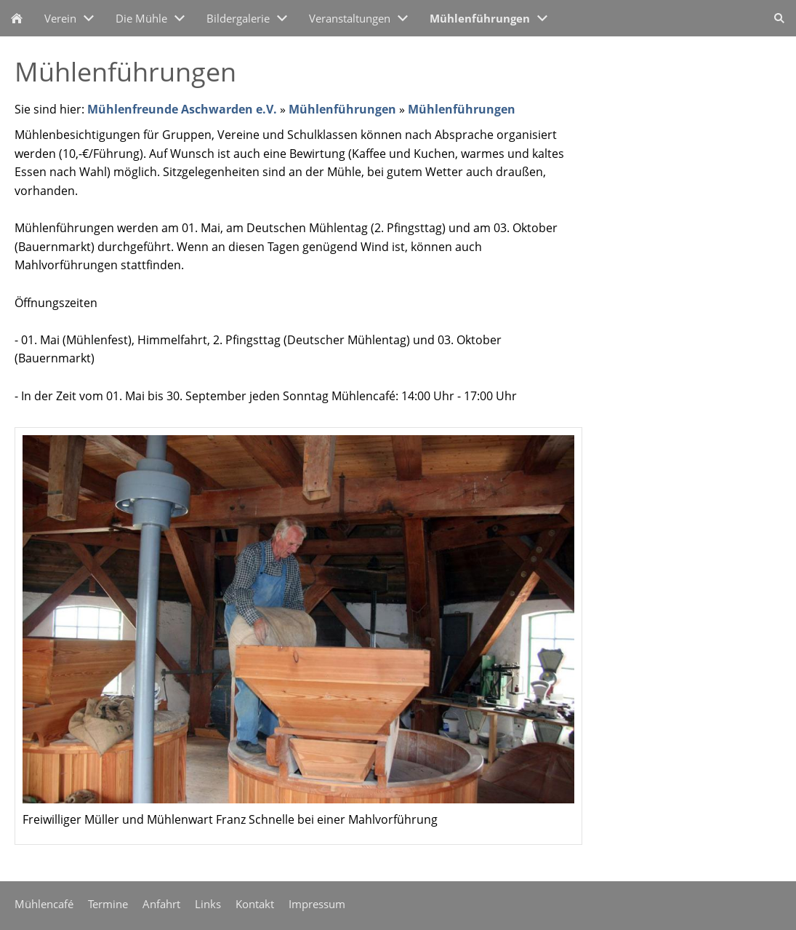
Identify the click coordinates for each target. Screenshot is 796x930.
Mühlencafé (44, 904)
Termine (108, 904)
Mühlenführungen (342, 109)
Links (208, 904)
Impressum (317, 904)
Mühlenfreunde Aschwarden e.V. (182, 109)
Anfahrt (161, 904)
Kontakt (255, 904)
